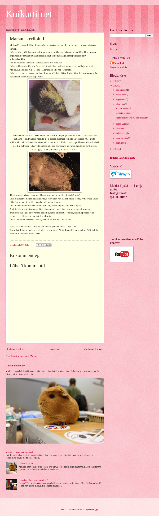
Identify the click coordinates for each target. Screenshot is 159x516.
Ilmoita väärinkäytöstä (122, 157)
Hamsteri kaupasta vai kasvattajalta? (131, 118)
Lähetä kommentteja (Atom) (23, 356)
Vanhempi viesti (94, 349)
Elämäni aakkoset (123, 113)
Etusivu (54, 349)
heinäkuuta (121, 124)
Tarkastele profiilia (118, 67)
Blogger (94, 509)
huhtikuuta (121, 133)
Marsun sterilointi (123, 108)
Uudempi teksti (15, 349)
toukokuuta (121, 128)
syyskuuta (121, 99)
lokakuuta (120, 94)
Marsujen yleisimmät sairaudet (19, 452)
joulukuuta (121, 90)
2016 (115, 149)
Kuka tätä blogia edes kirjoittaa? (33, 480)
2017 (115, 86)
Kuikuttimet (29, 14)
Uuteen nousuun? (15, 365)
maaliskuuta (121, 138)
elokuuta (120, 104)
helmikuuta (121, 143)
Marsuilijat (118, 63)
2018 (115, 81)
